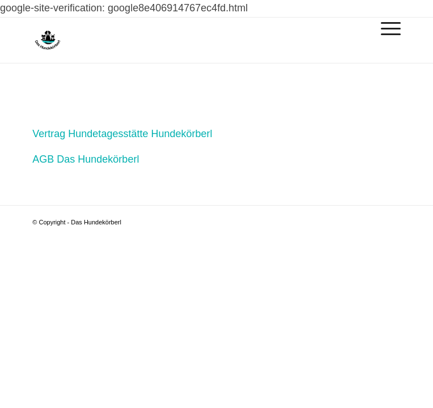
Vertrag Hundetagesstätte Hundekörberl (122, 133)
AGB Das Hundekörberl (85, 159)
